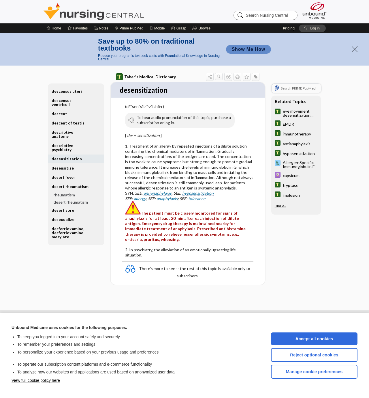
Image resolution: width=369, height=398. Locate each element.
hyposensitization (198, 193)
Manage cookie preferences (314, 371)
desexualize (63, 219)
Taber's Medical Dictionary (146, 76)
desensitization (67, 158)
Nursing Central (115, 11)
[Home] (53, 28)
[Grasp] (178, 28)
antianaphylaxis (158, 193)
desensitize (63, 167)
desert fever (63, 177)
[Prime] (128, 28)
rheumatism (64, 194)
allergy (140, 198)
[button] (202, 28)
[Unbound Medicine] (314, 10)
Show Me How (248, 49)
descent (59, 113)
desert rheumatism (70, 186)
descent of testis (68, 122)
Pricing (289, 28)
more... (280, 205)
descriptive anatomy (62, 134)
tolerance (196, 198)
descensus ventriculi (61, 102)
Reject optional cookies (314, 354)
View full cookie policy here (36, 380)
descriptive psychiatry (62, 147)
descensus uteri (67, 91)
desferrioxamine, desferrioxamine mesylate (68, 232)
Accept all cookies (314, 338)
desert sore (63, 210)
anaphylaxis (167, 198)
